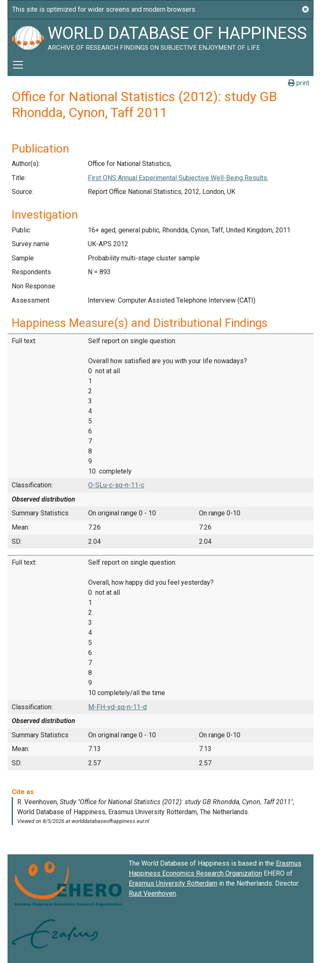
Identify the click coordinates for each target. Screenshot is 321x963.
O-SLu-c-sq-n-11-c (116, 485)
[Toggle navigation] (18, 65)
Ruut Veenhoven (152, 893)
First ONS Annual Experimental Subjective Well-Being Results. (178, 178)
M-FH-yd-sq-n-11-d (117, 707)
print (298, 83)
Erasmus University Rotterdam (173, 883)
